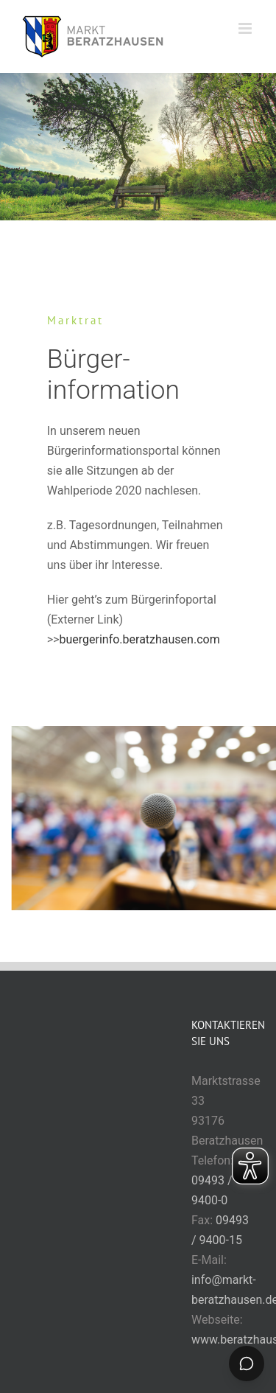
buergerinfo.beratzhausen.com (139, 639)
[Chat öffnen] (246, 1363)
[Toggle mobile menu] (246, 28)
